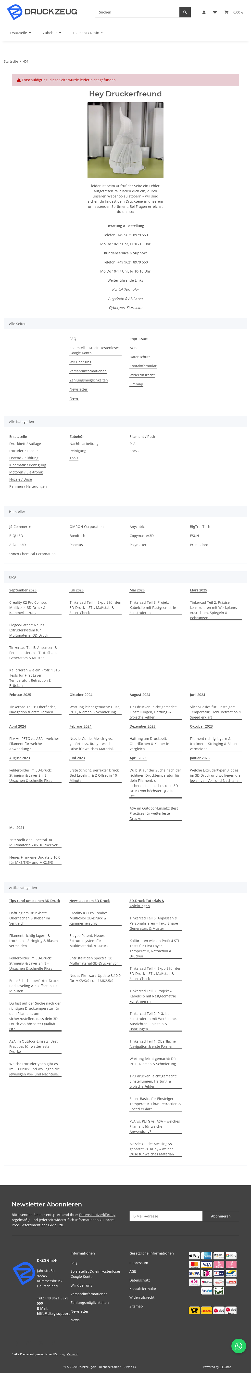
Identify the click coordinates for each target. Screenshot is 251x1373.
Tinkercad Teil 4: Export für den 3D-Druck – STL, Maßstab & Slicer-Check (95, 607)
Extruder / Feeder (23, 450)
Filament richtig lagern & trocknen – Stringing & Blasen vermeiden (214, 743)
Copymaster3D (142, 535)
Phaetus (76, 544)
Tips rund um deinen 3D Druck (34, 900)
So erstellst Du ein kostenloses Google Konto (95, 350)
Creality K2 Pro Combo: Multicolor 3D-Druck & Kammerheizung (28, 607)
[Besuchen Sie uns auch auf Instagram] (41, 1343)
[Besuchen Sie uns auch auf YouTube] (29, 1343)
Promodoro (199, 544)
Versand (72, 1354)
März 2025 (198, 590)
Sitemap (136, 384)
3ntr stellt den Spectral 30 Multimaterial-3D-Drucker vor (33, 842)
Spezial (135, 450)
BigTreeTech (200, 526)
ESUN (194, 535)
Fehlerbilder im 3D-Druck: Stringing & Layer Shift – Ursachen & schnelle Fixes (30, 775)
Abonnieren (221, 1216)
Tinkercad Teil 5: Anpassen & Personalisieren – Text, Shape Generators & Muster (33, 652)
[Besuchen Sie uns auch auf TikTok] (53, 1343)
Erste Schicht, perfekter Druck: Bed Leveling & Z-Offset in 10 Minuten (95, 775)
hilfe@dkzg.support (53, 1313)
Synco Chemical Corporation (32, 553)
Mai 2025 (137, 590)
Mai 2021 (16, 827)
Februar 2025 (20, 694)
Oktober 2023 (201, 726)
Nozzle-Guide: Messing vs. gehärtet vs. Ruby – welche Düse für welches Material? (92, 743)
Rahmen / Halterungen (28, 486)
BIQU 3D (16, 535)
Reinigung (78, 450)
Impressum (139, 338)
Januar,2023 (200, 758)
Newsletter (79, 389)
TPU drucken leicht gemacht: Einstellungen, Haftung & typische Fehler (153, 712)
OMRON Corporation (87, 526)
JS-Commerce (20, 526)
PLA (133, 443)
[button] (204, 12)
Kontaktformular (125, 289)
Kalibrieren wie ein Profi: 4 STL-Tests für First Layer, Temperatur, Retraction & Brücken (35, 678)
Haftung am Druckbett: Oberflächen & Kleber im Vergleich (150, 743)
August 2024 (140, 694)
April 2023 (138, 758)
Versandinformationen (88, 371)
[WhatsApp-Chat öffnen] (238, 1346)
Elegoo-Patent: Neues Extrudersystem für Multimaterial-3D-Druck (28, 630)
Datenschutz (140, 356)
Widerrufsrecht (142, 375)
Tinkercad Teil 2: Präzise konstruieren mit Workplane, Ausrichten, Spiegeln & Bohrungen (213, 610)
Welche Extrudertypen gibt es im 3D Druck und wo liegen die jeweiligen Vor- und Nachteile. (215, 775)
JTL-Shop (225, 1367)
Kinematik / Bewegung (27, 465)
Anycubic (137, 526)
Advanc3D (17, 544)
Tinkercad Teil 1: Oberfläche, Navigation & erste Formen (32, 709)
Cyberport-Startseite (125, 307)
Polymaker (138, 544)
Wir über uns (80, 362)
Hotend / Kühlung (23, 458)
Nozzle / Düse (20, 479)
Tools (74, 458)
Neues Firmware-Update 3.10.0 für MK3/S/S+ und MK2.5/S (34, 860)
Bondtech (77, 535)
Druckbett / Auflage (25, 443)
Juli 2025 (77, 590)
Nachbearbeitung (84, 443)
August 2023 (19, 758)
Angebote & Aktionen (125, 298)
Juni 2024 (197, 694)
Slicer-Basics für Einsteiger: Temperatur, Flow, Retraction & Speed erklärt (215, 712)
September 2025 (23, 590)
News (74, 398)
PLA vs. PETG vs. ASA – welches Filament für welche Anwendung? (34, 743)
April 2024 (17, 726)
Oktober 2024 (81, 694)
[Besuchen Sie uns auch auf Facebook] (17, 1343)
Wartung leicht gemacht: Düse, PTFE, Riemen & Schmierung (95, 709)
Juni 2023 (77, 758)
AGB (133, 347)
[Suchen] (137, 12)
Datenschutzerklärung (97, 1214)
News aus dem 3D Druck (89, 900)
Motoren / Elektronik (26, 472)
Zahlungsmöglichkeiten (89, 380)
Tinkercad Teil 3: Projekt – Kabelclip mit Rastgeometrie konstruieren (153, 607)
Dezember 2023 (142, 726)
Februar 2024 (80, 726)
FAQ (73, 338)
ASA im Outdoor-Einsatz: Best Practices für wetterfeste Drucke (154, 813)
